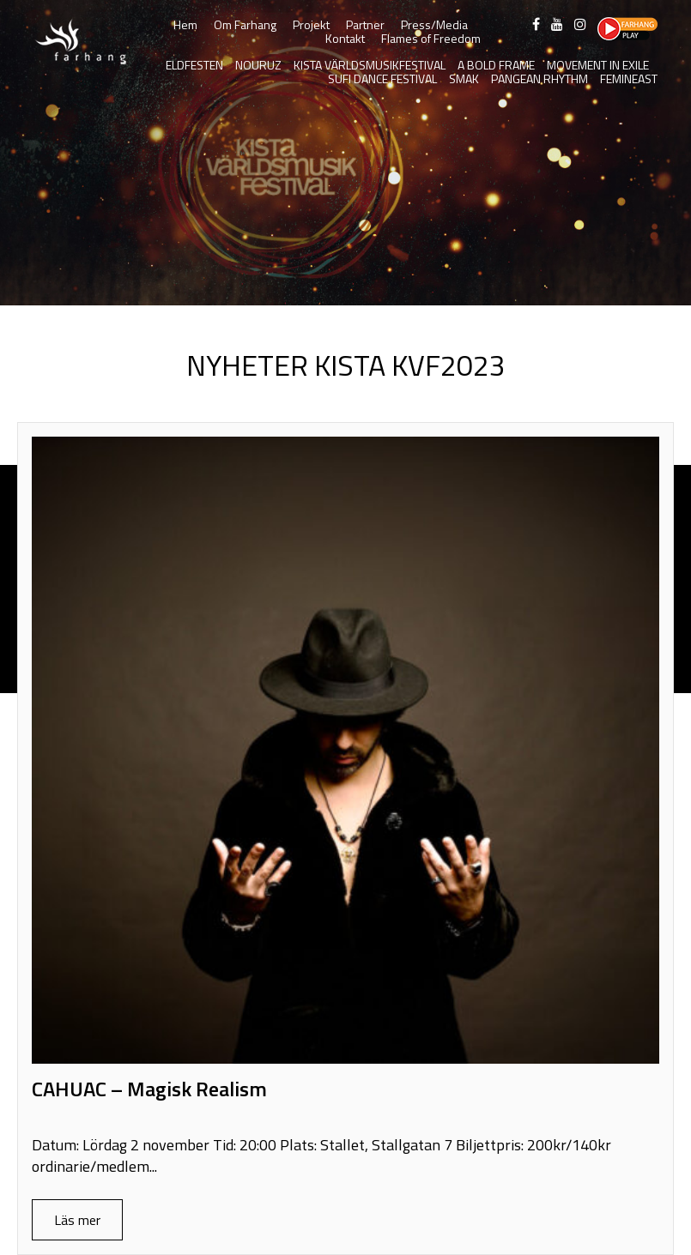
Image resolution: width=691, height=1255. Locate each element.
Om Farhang (245, 24)
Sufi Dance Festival (382, 78)
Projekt (311, 24)
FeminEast (629, 78)
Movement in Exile (598, 65)
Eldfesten (194, 65)
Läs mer (77, 1220)
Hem (185, 24)
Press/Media (434, 24)
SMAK (464, 78)
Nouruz (258, 65)
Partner (365, 24)
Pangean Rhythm (539, 78)
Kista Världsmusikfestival (370, 65)
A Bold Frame (496, 65)
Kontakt (345, 38)
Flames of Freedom (431, 38)
